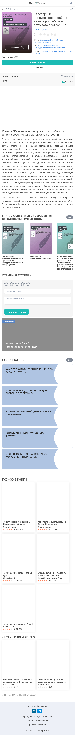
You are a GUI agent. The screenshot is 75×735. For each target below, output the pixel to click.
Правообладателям (37, 725)
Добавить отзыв (16, 312)
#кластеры (61, 48)
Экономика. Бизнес (42, 42)
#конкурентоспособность (45, 48)
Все (69, 217)
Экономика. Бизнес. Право (51, 40)
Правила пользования (38, 720)
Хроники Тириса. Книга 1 (17, 343)
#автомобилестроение (48, 46)
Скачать (69, 81)
